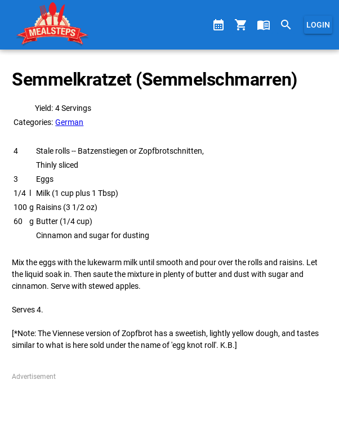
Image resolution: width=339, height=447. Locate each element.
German (69, 122)
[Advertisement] (169, 410)
